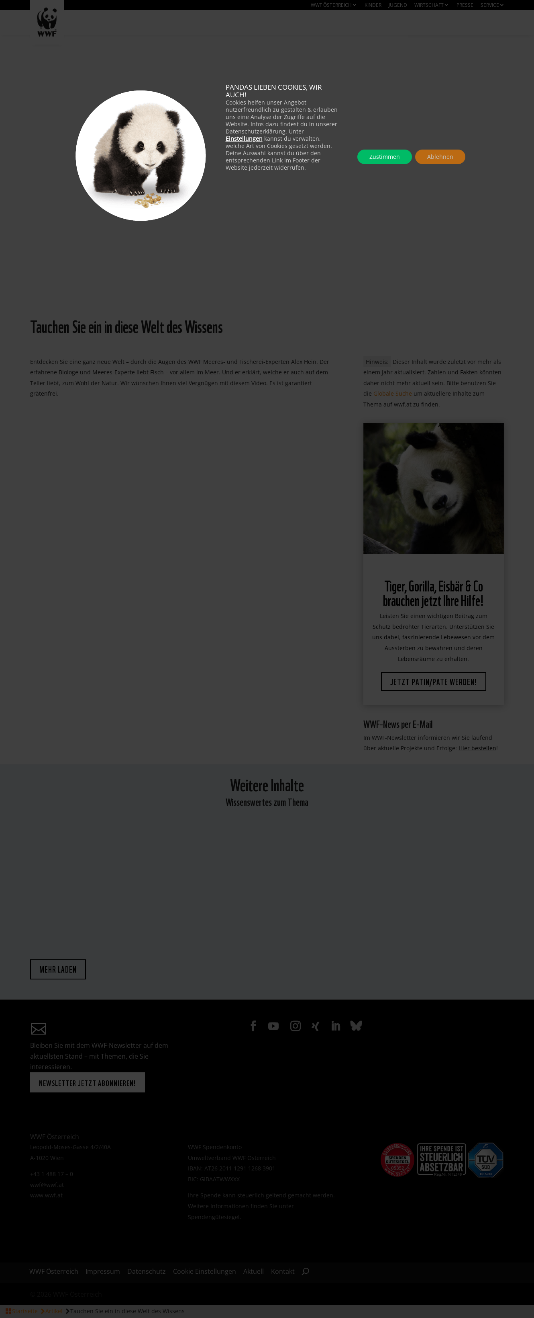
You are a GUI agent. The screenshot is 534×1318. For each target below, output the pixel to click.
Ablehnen (440, 156)
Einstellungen (244, 138)
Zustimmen (384, 156)
